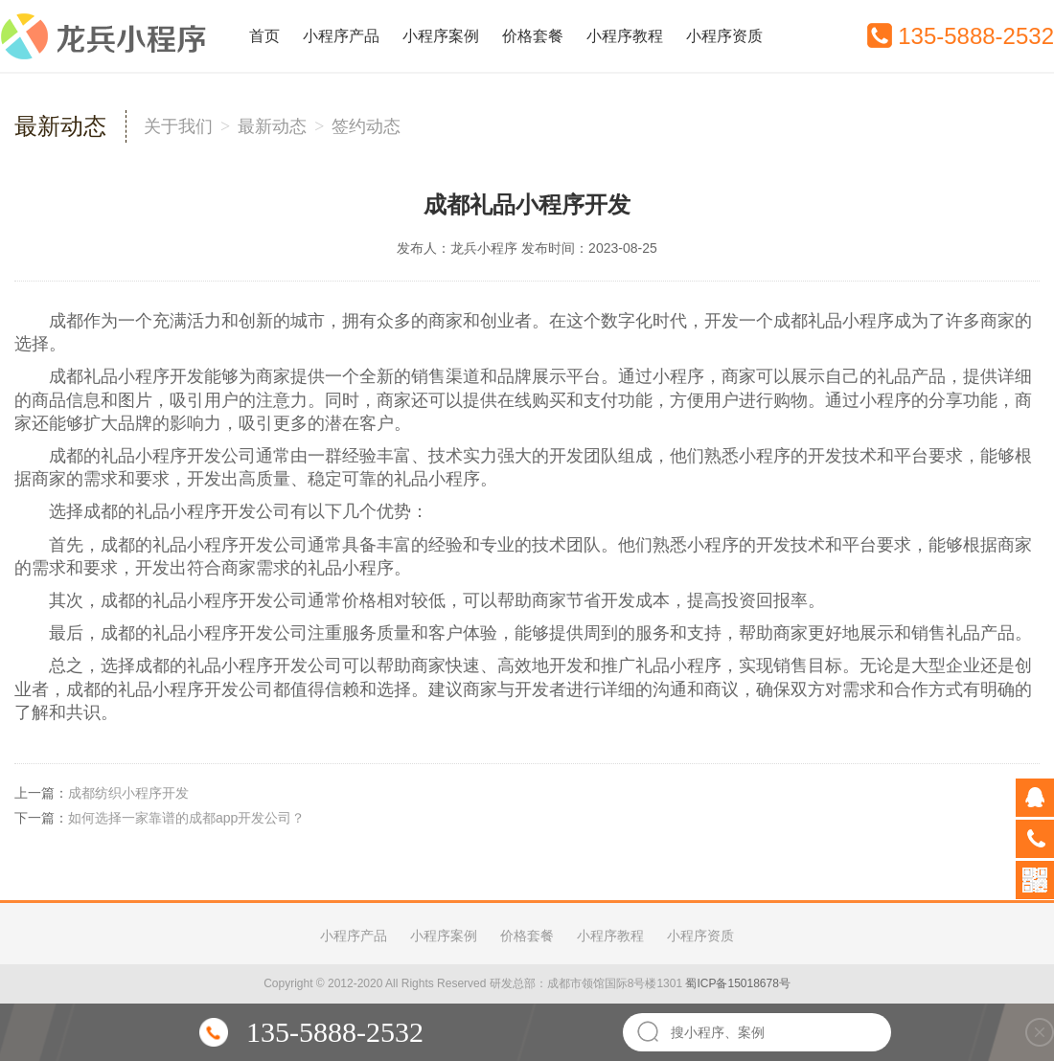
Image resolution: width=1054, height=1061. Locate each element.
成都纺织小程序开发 (128, 793)
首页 (264, 36)
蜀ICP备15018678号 (737, 983)
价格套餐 (532, 36)
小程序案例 (440, 36)
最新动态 (272, 126)
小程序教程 (624, 36)
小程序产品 (341, 36)
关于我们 (178, 126)
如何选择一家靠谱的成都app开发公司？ (186, 817)
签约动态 (366, 126)
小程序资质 (724, 36)
